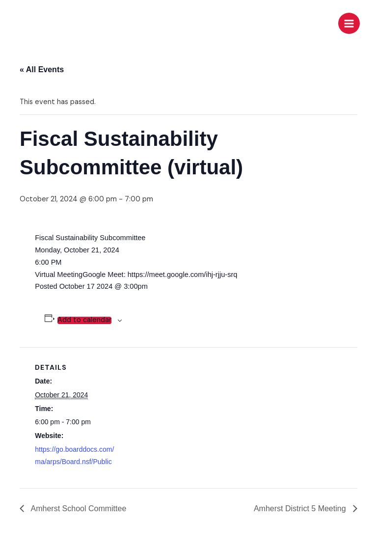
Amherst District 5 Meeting (301, 508)
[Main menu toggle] (349, 23)
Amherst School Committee (77, 508)
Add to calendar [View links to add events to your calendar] (84, 320)
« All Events (42, 69)
